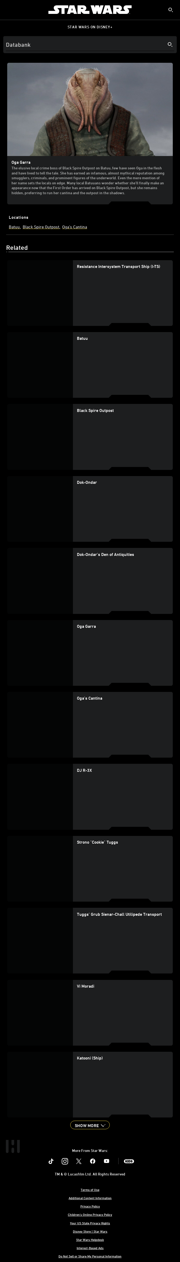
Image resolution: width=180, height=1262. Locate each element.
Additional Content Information (90, 1198)
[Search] (90, 44)
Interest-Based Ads (90, 1248)
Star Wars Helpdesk (90, 1239)
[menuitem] (9, 9)
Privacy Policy (90, 1206)
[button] (90, 1125)
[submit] (170, 9)
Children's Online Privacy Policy (90, 1214)
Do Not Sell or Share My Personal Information (90, 1256)
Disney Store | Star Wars (90, 1231)
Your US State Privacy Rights (90, 1223)
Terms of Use (90, 1189)
